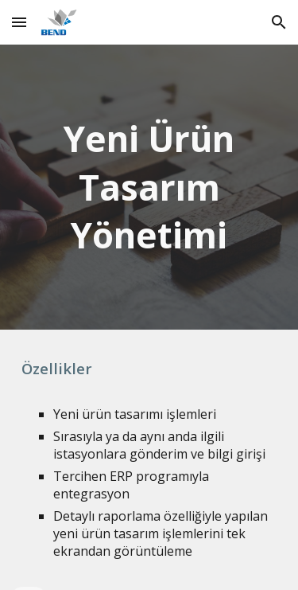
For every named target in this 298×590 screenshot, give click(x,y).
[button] (19, 22)
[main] (149, 187)
